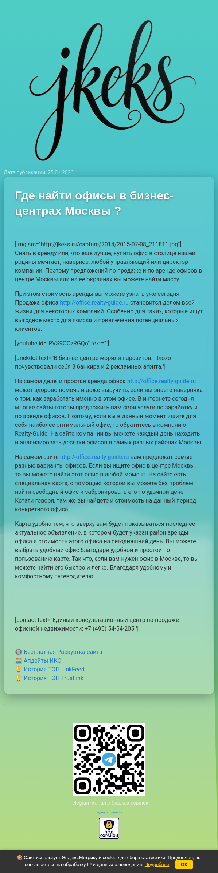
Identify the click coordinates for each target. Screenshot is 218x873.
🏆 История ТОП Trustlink (49, 678)
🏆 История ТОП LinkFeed (50, 669)
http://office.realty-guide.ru (94, 302)
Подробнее (157, 864)
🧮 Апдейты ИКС (38, 660)
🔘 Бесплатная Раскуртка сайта (58, 651)
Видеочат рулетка (109, 812)
